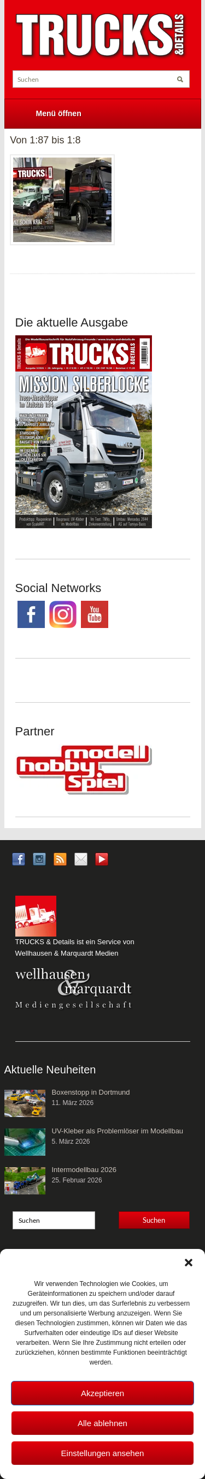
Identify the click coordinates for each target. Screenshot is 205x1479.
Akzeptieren (102, 1393)
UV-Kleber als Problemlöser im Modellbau (118, 1131)
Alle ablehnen (102, 1423)
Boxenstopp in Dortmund (91, 1092)
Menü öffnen (58, 113)
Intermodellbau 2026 (84, 1170)
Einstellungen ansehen (102, 1453)
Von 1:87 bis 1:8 (45, 140)
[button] (188, 1262)
